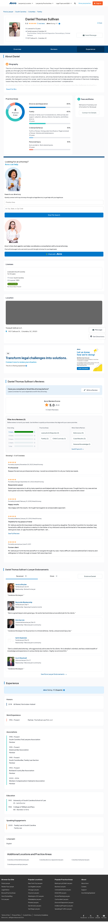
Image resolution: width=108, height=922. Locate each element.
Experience (90, 50)
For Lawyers (5, 900)
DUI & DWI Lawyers (60, 893)
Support (84, 890)
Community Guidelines (41, 915)
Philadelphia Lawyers (34, 900)
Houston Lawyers (33, 893)
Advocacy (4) (78, 433)
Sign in (97, 3)
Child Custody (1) (59, 439)
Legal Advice (5, 890)
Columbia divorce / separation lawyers (51, 860)
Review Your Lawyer (8, 887)
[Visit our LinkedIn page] (98, 916)
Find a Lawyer (6, 884)
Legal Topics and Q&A (64, 3)
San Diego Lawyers (34, 909)
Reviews (54, 50)
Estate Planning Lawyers (62, 896)
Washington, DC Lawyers (36, 896)
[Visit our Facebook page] (84, 916)
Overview (17, 50)
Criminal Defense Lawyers (63, 890)
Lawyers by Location (25, 3)
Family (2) (45, 439)
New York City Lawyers (35, 884)
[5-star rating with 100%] (21, 432)
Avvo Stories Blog (7, 896)
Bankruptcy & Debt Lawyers (63, 884)
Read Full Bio (11, 90)
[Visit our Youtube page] (103, 916)
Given (54, 577)
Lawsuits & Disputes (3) (50, 433)
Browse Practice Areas (9, 893)
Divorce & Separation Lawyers (64, 903)
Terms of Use (6, 915)
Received (21, 577)
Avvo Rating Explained (88, 893)
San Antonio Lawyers (34, 906)
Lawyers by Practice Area (44, 3)
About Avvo (85, 884)
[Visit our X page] (91, 916)
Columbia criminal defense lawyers (18, 860)
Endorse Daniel (90, 577)
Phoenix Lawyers (33, 903)
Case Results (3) (79, 439)
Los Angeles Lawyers (34, 887)
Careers (83, 887)
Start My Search (54, 216)
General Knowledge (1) (81, 445)
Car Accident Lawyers (61, 900)
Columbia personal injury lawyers (17, 865)
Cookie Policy (27, 915)
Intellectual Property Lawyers (64, 906)
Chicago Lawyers (33, 890)
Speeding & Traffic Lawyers (63, 909)
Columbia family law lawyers (80, 860)
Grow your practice (85, 3)
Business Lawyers (60, 887)
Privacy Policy (16, 915)
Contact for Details (89, 113)
